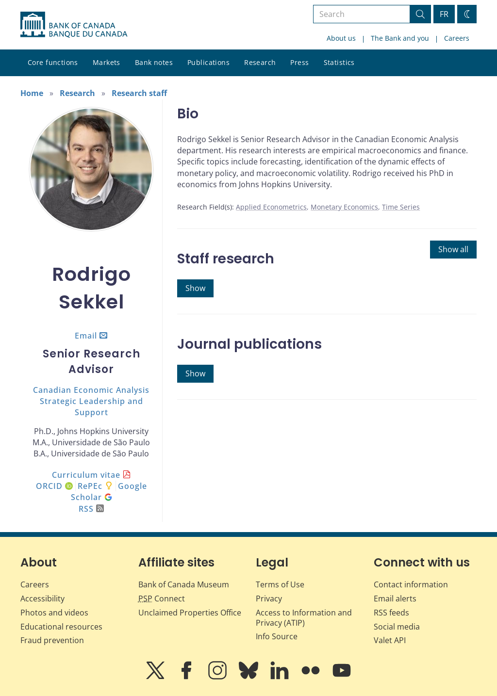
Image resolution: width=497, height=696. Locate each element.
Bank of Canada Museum (183, 584)
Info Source (277, 636)
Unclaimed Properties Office (189, 612)
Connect (161, 598)
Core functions (53, 62)
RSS (91, 508)
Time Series (401, 206)
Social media (397, 626)
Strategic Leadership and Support (91, 407)
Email (86, 335)
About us (341, 38)
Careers (456, 38)
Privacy (269, 598)
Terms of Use (280, 584)
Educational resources (61, 626)
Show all (453, 249)
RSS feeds (391, 612)
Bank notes (154, 62)
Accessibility (42, 598)
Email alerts (395, 598)
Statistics (339, 62)
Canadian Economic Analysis (91, 390)
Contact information (411, 584)
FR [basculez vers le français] (444, 14)
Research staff (139, 93)
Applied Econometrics (271, 206)
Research (260, 62)
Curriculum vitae (86, 474)
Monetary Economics (344, 206)
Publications (208, 62)
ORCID (54, 486)
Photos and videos (54, 612)
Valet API (390, 640)
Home (31, 93)
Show (195, 288)
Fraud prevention (52, 640)
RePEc (90, 486)
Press (299, 62)
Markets (106, 62)
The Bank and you (400, 38)
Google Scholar (109, 491)
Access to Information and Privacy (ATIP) (304, 617)
